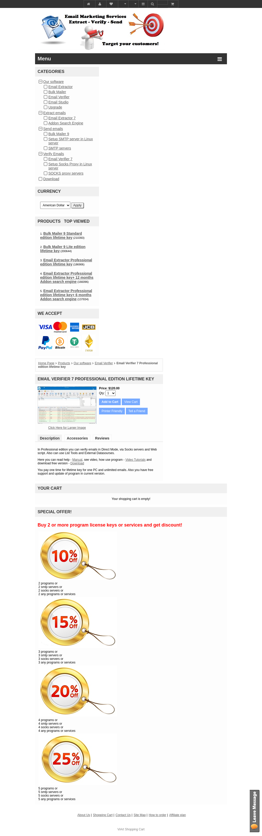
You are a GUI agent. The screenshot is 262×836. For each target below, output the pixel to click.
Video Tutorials (135, 460)
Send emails (53, 129)
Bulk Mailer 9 (58, 134)
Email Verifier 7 (60, 159)
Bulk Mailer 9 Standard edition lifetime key (61, 235)
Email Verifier (58, 97)
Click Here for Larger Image (67, 428)
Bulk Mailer (57, 92)
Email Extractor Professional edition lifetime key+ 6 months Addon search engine (66, 295)
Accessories (77, 438)
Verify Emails (53, 154)
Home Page (46, 363)
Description (50, 438)
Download (51, 179)
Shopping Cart (135, 829)
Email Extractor (60, 87)
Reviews (102, 438)
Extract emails (54, 113)
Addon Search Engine (65, 123)
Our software (53, 82)
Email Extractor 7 (62, 118)
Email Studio (58, 102)
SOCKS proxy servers (65, 173)
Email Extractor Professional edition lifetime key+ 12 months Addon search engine (66, 277)
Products (64, 363)
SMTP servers (59, 148)
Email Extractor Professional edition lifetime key (66, 262)
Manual (77, 460)
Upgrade (55, 107)
